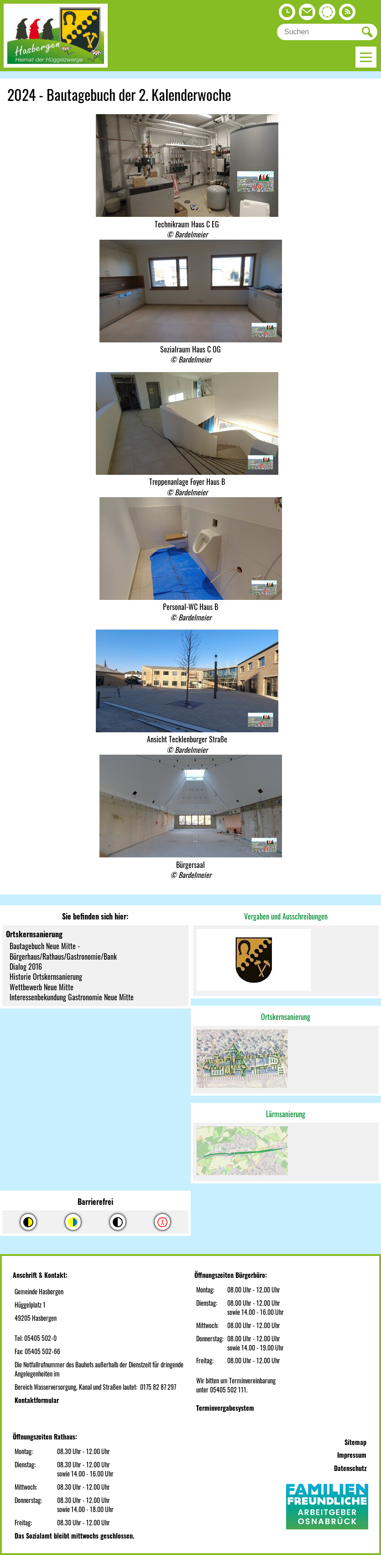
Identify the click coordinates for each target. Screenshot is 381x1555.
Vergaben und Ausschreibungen (286, 916)
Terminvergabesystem (225, 1408)
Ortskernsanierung (285, 1016)
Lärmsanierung (285, 1113)
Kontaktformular (37, 1400)
